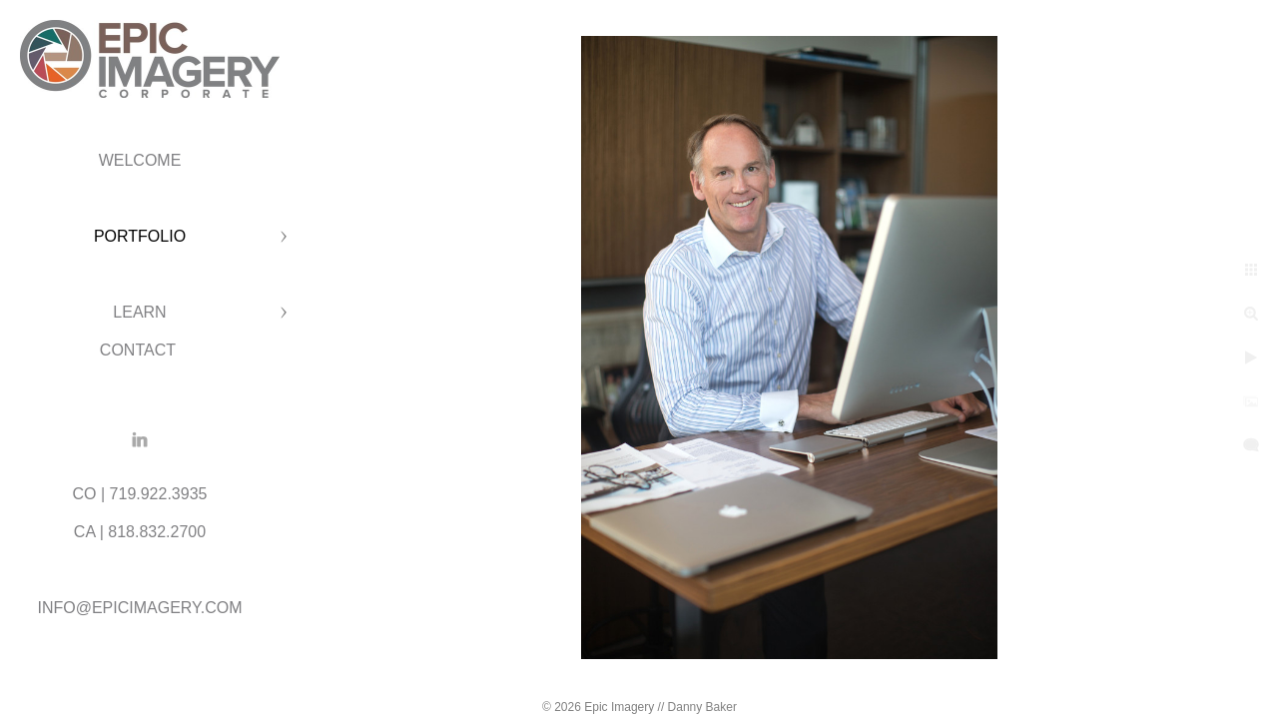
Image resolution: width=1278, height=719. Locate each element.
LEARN (139, 312)
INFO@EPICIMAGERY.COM (139, 607)
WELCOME (140, 160)
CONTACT (140, 350)
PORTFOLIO (140, 236)
